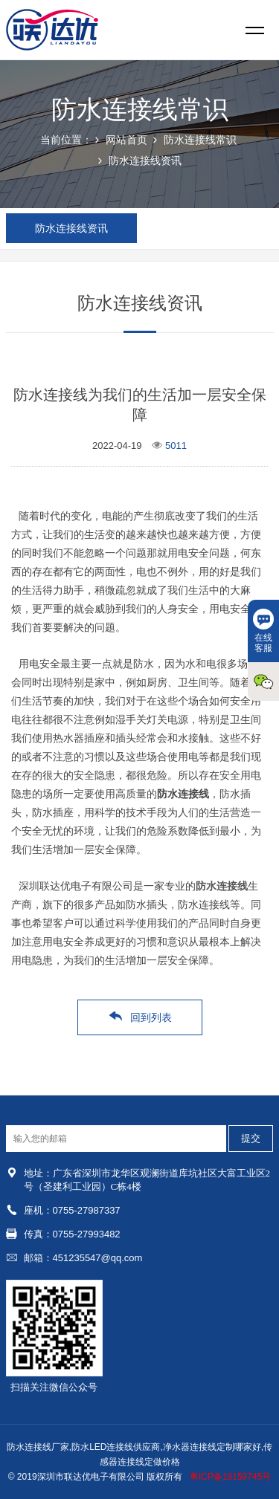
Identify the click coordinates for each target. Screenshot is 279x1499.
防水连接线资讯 (145, 160)
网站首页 (126, 140)
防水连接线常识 (200, 140)
